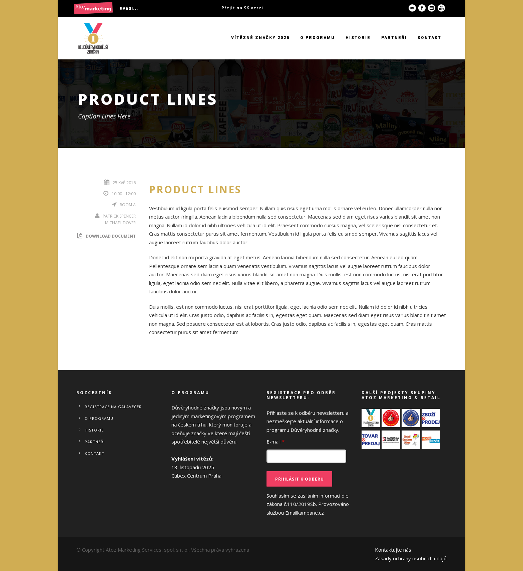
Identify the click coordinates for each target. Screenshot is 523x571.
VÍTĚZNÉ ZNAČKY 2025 (260, 37)
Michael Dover (120, 223)
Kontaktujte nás (393, 549)
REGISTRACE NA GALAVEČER (113, 406)
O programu (317, 37)
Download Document (106, 236)
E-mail (276, 441)
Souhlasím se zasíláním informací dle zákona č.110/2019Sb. (308, 504)
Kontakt (429, 37)
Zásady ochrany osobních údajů (411, 558)
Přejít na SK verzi (242, 8)
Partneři (394, 37)
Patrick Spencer (119, 216)
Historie (358, 37)
